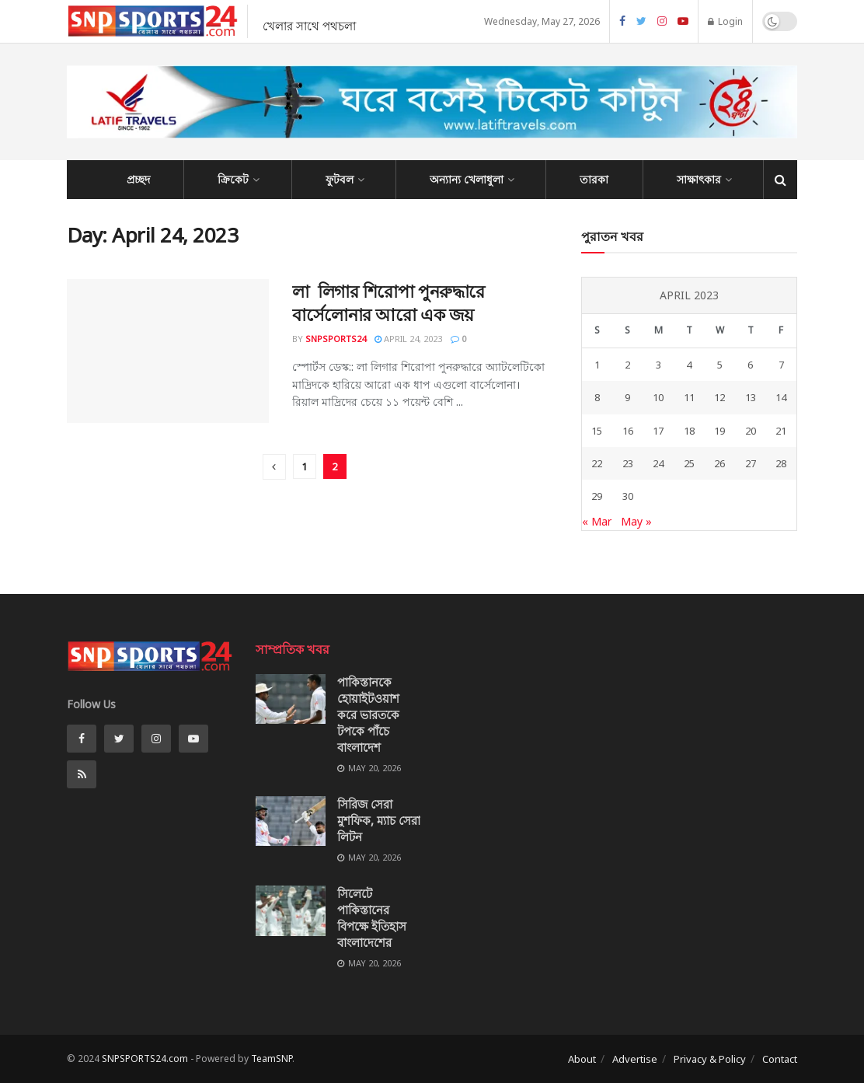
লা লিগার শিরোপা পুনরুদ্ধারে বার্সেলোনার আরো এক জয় (388, 303)
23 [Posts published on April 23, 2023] (627, 463)
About (582, 1059)
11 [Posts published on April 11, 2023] (689, 397)
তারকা (594, 179)
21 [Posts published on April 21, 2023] (780, 431)
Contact (779, 1059)
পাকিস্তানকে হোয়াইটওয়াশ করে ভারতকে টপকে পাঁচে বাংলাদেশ (368, 714)
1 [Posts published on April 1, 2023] (597, 365)
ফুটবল (340, 179)
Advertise (634, 1059)
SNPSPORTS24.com (145, 1058)
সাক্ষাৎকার (699, 179)
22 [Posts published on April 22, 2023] (596, 463)
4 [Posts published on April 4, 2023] (689, 365)
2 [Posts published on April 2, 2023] (627, 365)
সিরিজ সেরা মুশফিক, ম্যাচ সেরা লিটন (378, 820)
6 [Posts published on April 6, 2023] (750, 365)
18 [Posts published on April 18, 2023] (689, 431)
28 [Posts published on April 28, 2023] (780, 463)
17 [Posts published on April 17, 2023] (658, 431)
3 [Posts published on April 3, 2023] (658, 365)
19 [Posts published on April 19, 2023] (719, 431)
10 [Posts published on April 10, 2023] (658, 397)
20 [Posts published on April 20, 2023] (750, 431)
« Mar (596, 521)
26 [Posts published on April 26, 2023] (719, 463)
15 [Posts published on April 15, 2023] (596, 431)
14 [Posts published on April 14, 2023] (780, 397)
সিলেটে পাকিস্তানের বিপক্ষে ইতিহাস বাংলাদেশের (371, 918)
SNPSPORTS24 (335, 338)
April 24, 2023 (408, 338)
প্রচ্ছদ (138, 179)
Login (725, 21)
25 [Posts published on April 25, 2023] (689, 463)
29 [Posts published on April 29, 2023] (596, 496)
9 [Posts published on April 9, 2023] (627, 397)
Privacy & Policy (710, 1059)
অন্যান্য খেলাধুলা (466, 179)
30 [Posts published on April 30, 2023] (627, 496)
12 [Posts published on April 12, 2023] (719, 397)
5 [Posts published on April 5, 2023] (720, 365)
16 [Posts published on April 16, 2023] (627, 431)
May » (636, 521)
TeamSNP (271, 1058)
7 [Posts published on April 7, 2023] (781, 365)
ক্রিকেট (233, 179)
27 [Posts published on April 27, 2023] (750, 463)
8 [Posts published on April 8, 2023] (597, 397)
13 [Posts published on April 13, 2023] (750, 397)
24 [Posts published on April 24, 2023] (658, 463)
